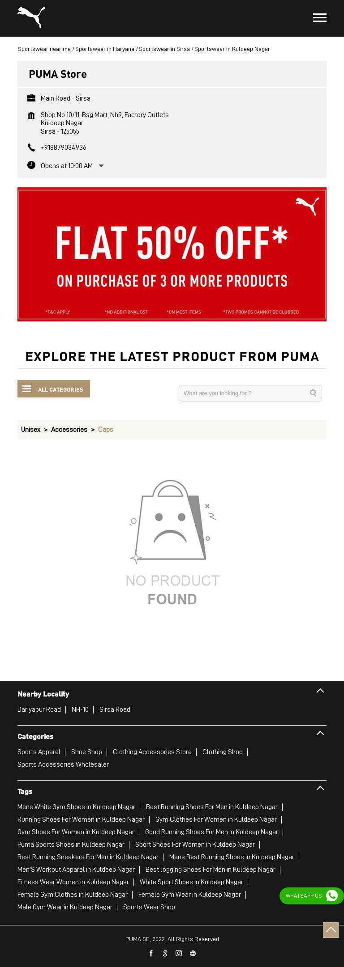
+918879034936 (63, 147)
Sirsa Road (114, 709)
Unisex (30, 429)
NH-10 (80, 709)
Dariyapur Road (39, 709)
